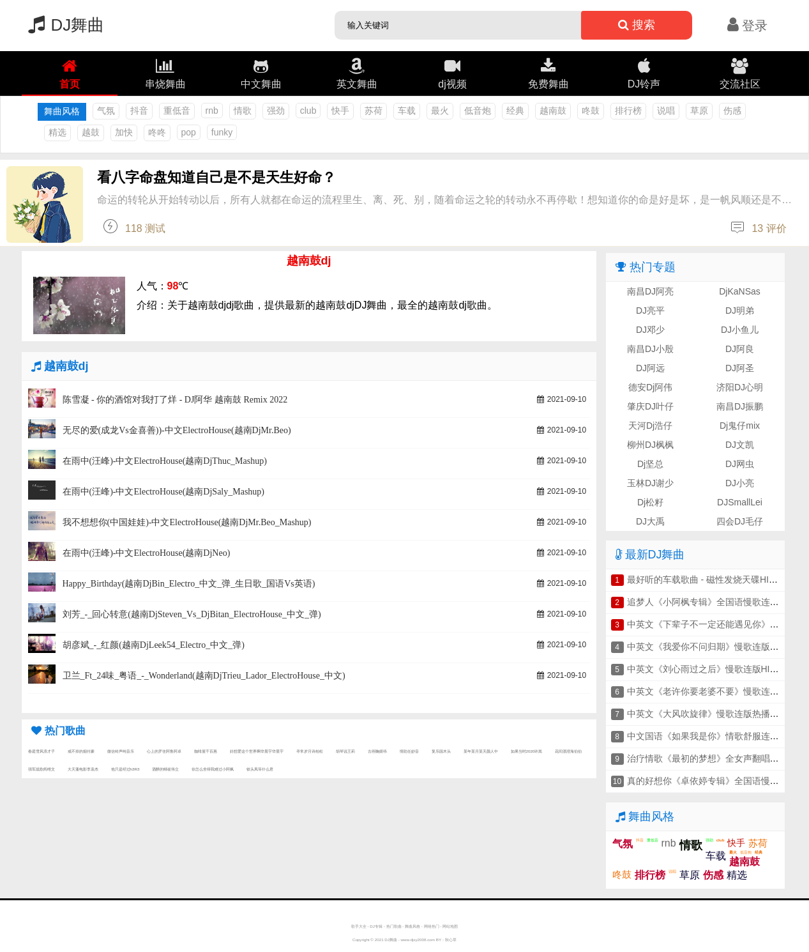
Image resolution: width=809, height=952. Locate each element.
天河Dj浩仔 (650, 425)
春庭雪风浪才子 (41, 751)
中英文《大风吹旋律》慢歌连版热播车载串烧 (716, 714)
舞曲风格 (412, 926)
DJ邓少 (650, 330)
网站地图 (450, 926)
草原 (699, 110)
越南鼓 (553, 110)
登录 (747, 26)
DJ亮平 (650, 310)
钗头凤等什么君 (259, 769)
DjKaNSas (739, 291)
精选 (57, 132)
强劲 (276, 110)
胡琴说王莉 (345, 751)
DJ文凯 (739, 445)
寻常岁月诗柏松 (309, 751)
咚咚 (157, 132)
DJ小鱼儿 (740, 330)
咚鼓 (591, 110)
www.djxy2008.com (418, 939)
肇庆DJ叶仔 (650, 406)
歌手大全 (359, 926)
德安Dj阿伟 (650, 387)
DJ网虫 (739, 464)
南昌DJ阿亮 (650, 291)
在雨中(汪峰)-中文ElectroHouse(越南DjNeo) (147, 553)
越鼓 (91, 132)
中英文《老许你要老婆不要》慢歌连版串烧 (712, 691)
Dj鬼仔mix (740, 425)
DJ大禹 (650, 521)
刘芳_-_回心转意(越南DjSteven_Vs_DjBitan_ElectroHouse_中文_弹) (192, 614)
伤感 (732, 110)
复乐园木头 (441, 751)
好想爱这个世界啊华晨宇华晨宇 (257, 751)
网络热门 (431, 926)
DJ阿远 (650, 368)
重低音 (176, 110)
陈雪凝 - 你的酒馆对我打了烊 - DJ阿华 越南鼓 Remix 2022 (175, 399)
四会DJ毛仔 (739, 521)
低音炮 (477, 110)
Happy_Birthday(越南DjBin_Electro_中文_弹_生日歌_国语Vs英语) (189, 583)
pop (188, 132)
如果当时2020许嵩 (527, 751)
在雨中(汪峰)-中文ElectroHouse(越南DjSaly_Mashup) (164, 491)
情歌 (243, 110)
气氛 (106, 110)
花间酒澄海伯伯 (568, 751)
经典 (515, 110)
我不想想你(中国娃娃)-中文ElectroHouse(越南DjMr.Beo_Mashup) (187, 522)
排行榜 (628, 110)
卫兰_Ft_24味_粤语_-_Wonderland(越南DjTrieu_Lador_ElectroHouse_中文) (204, 675)
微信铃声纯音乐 (120, 751)
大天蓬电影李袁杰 (83, 769)
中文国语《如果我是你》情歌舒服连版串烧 (712, 736)
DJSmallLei (739, 502)
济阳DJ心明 (739, 387)
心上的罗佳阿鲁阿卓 (164, 751)
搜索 (636, 25)
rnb (212, 110)
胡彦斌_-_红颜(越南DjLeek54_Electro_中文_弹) (154, 645)
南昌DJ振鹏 (739, 406)
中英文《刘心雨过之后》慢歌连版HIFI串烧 (711, 669)
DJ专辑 (376, 926)
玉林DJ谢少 (650, 483)
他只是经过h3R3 (125, 769)
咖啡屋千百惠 (205, 751)
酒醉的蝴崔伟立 (165, 769)
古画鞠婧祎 (377, 751)
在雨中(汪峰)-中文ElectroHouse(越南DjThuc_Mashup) (165, 461)
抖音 (139, 110)
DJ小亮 (739, 483)
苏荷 (373, 110)
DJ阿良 (739, 349)
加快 (124, 132)
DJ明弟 (739, 310)
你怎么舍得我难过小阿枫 (213, 769)
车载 (407, 110)
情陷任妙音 (409, 751)
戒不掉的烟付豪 (81, 751)
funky (221, 132)
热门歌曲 (394, 926)
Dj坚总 (650, 464)
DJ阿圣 (739, 368)
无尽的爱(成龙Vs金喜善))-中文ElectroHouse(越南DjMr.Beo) (177, 430)
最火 (440, 110)
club (308, 110)
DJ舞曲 (63, 25)
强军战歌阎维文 (41, 769)
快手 (340, 110)
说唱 (666, 110)
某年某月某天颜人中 (481, 751)
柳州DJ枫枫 (650, 445)
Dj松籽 (650, 502)
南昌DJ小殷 (650, 349)
